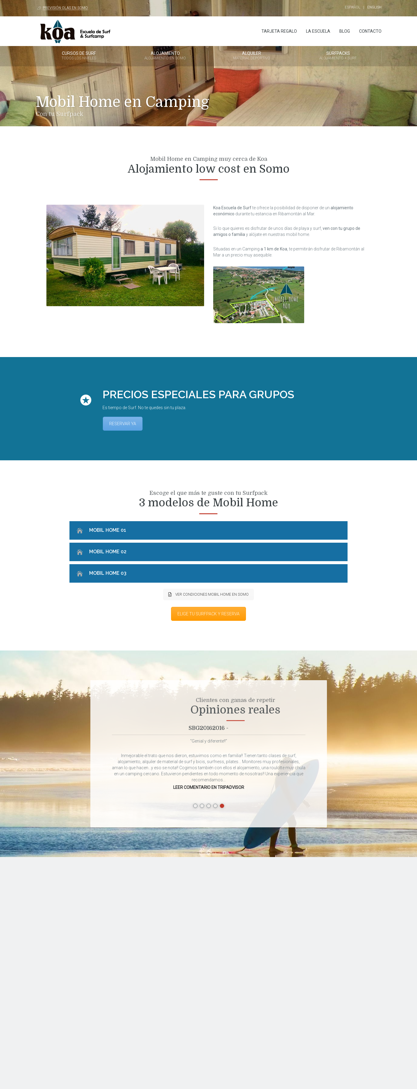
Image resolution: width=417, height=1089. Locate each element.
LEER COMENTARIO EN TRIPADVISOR (208, 787)
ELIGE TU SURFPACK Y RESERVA (208, 613)
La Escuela (318, 31)
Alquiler (252, 56)
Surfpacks (338, 56)
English (374, 7)
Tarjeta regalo (279, 31)
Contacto (370, 31)
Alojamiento (165, 56)
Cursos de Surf (79, 56)
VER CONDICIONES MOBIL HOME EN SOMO (208, 594)
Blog (344, 31)
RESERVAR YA (122, 423)
